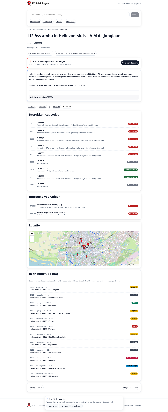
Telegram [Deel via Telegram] (56, 107)
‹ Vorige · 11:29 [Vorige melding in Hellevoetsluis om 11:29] (36, 387)
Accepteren (52, 406)
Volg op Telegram (130, 63)
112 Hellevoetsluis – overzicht (40, 53)
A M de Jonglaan (54, 29)
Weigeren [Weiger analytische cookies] (64, 406)
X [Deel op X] (49, 107)
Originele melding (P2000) (41, 97)
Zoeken (134, 15)
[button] (84, 248)
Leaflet (124, 265)
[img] (84, 248)
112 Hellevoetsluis (39, 29)
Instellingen (76, 406)
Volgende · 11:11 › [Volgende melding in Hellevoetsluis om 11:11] (130, 387)
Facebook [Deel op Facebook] (42, 107)
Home (29, 29)
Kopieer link (67, 106)
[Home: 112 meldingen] (38, 3)
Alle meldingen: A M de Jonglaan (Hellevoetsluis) (75, 53)
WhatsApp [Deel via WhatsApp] (31, 107)
